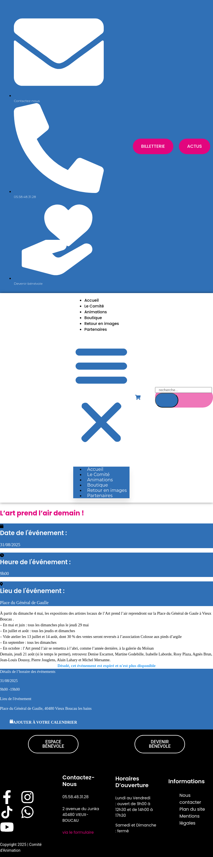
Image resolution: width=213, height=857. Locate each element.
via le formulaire (78, 832)
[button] (101, 394)
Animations (95, 312)
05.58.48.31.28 (75, 797)
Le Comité (94, 306)
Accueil (91, 300)
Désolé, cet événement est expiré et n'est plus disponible (106, 665)
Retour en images (101, 323)
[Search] (166, 400)
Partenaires (95, 329)
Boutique (93, 318)
